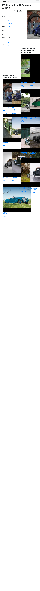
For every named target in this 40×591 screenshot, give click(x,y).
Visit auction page (9, 44)
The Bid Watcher (5, 1)
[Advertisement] (12, 60)
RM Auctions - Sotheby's (10, 22)
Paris (9, 26)
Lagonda (10, 11)
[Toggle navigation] (37, 1)
